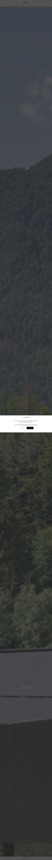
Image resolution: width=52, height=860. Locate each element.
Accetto (30, 428)
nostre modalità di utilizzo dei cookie (28, 424)
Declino (22, 428)
